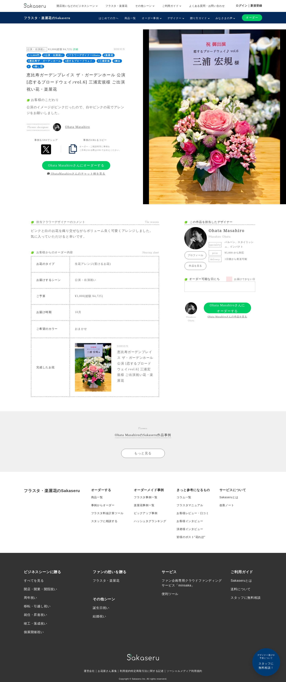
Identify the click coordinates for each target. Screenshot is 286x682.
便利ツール (170, 594)
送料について (241, 589)
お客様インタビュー (190, 521)
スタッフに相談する (104, 521)
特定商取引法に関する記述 (147, 671)
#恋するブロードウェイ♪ (79, 61)
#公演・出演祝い (53, 55)
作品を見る (195, 265)
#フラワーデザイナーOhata (83, 55)
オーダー (252, 17)
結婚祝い (99, 616)
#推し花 (38, 66)
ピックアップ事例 (145, 513)
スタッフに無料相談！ (266, 661)
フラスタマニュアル (190, 505)
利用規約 (124, 671)
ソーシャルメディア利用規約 (187, 671)
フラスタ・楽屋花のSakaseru (47, 18)
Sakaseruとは (228, 497)
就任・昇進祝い (35, 615)
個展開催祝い (34, 632)
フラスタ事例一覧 (145, 497)
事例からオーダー (103, 505)
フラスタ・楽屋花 (116, 5)
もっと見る (143, 453)
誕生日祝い (101, 608)
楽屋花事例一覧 (144, 505)
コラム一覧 (184, 497)
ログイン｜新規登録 (249, 5)
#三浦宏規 (104, 61)
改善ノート (226, 505)
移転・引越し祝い (37, 606)
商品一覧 (130, 18)
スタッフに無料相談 (246, 598)
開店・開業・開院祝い (40, 589)
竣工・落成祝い (35, 623)
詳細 (75, 49)
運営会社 (86, 671)
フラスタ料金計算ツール (107, 513)
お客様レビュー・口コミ (193, 513)
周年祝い (30, 598)
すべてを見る (34, 580)
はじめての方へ (109, 18)
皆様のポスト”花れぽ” (191, 537)
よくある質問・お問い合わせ (207, 5)
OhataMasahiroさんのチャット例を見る (76, 173)
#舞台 (117, 61)
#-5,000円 (34, 55)
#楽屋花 (108, 55)
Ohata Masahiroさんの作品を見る (227, 316)
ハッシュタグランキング (150, 521)
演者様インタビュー (190, 529)
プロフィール (195, 255)
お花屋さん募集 (105, 671)
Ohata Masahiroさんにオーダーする (76, 165)
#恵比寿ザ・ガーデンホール (44, 61)
